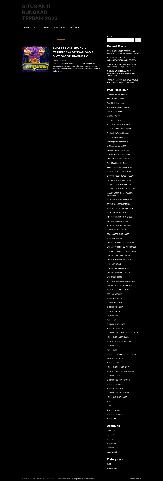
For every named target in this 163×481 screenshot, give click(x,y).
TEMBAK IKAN (112, 468)
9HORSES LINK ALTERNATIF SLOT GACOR (122, 333)
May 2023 (110, 435)
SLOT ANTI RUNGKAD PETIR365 (119, 225)
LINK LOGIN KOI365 (114, 264)
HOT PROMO (75, 28)
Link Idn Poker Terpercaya (117, 94)
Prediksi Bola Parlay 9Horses (118, 133)
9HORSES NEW (112, 316)
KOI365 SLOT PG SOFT (115, 388)
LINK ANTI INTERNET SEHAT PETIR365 (121, 251)
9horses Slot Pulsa (114, 120)
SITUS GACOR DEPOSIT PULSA (118, 204)
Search (109, 36)
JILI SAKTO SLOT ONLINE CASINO (119, 184)
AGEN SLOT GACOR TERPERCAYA (119, 200)
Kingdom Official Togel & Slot (118, 150)
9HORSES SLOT (113, 346)
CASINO (46, 28)
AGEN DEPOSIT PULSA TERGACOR (120, 208)
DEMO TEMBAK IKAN (114, 303)
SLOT (36, 28)
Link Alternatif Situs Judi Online (118, 154)
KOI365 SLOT (112, 350)
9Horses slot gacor (114, 410)
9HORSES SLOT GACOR (116, 324)
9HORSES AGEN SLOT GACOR (118, 380)
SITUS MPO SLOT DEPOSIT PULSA (120, 176)
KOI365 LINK (111, 418)
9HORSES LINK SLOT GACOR (118, 393)
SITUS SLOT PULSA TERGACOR (119, 172)
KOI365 (109, 401)
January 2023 (112, 452)
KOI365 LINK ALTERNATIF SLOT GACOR (121, 354)
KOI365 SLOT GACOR (115, 328)
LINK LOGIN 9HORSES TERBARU (119, 255)
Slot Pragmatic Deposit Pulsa (117, 142)
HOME (26, 28)
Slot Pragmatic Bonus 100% (117, 146)
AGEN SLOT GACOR (114, 238)
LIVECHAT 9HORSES (114, 112)
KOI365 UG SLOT (113, 363)
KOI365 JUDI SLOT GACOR (117, 397)
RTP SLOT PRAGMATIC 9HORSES (119, 217)
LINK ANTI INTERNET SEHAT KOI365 (120, 243)
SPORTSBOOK (60, 28)
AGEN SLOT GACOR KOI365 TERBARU (121, 281)
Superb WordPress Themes (84, 479)
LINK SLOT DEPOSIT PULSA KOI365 (120, 260)
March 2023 (111, 443)
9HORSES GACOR (113, 311)
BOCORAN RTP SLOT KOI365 (118, 230)
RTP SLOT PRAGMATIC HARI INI (119, 221)
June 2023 (111, 431)
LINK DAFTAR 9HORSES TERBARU (119, 273)
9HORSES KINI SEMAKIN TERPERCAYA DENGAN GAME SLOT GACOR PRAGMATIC (73, 52)
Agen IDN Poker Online (115, 103)
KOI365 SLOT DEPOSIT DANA (118, 367)
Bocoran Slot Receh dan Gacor (118, 124)
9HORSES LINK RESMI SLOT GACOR (120, 371)
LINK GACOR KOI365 (114, 277)
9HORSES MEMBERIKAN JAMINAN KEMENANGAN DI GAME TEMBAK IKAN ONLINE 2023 (121, 73)
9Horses (110, 406)
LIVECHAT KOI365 (113, 116)
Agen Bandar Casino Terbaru (118, 107)
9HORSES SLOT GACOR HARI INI (119, 341)
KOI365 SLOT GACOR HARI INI (118, 337)
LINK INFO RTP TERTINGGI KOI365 (120, 286)
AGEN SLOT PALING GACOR (117, 213)
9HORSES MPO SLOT (115, 358)
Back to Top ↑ (135, 479)
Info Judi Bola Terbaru (115, 99)
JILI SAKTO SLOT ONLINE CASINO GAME (122, 189)
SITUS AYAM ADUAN (114, 298)
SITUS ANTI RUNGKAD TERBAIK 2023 (40, 12)
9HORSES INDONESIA (115, 307)
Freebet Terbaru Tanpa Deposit (119, 129)
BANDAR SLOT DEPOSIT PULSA (119, 180)
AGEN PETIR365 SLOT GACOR (118, 290)
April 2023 (110, 439)
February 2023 (112, 448)
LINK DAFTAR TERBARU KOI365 (118, 268)
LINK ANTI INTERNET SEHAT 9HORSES (121, 247)
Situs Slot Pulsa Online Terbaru (118, 159)
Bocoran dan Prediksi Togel (117, 137)
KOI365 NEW (111, 320)
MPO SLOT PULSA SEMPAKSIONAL (120, 167)
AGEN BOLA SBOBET (114, 294)
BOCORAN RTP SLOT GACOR (118, 234)
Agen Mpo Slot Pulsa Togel (117, 163)
